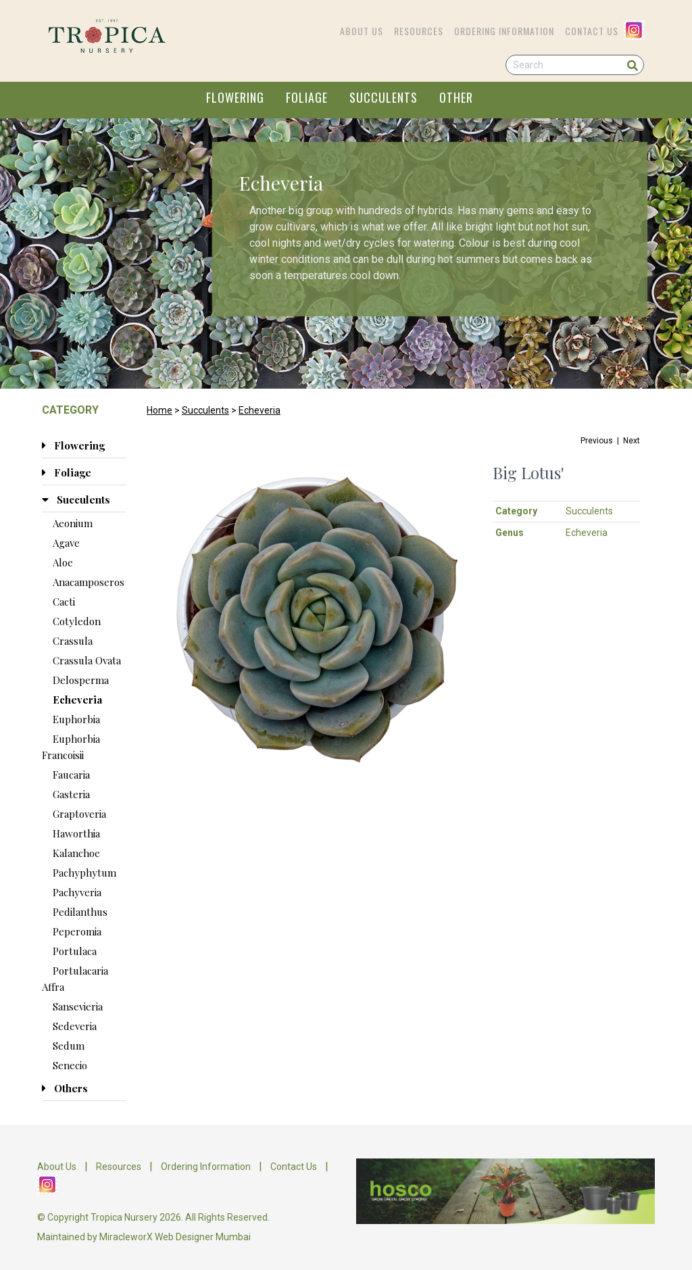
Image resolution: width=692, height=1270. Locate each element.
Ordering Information (504, 31)
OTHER (456, 97)
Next (631, 440)
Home (159, 410)
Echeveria (259, 410)
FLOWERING (235, 97)
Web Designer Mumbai (203, 1236)
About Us (361, 31)
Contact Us (591, 31)
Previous (596, 440)
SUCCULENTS (383, 97)
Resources (418, 31)
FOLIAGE (307, 97)
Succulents (205, 410)
